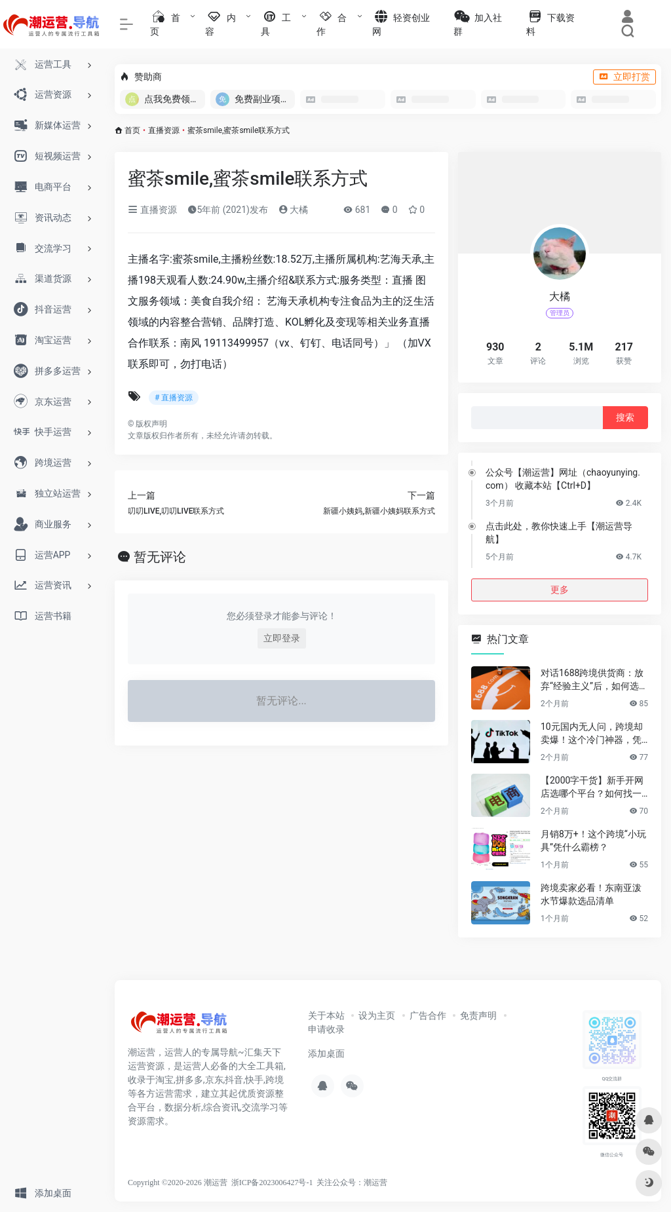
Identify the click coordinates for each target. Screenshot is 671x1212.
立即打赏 (624, 76)
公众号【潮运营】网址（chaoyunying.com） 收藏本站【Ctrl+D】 (563, 479)
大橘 (293, 209)
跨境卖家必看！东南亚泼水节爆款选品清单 (591, 894)
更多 (559, 589)
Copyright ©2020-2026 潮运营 (177, 1182)
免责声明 (478, 1015)
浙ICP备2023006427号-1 (272, 1182)
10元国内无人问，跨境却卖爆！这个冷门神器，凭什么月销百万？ (592, 733)
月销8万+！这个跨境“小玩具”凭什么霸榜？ (593, 840)
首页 (132, 130)
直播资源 (164, 130)
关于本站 (326, 1015)
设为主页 (376, 1015)
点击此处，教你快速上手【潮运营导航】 (559, 532)
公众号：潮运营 (359, 1182)
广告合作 (428, 1015)
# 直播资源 (174, 397)
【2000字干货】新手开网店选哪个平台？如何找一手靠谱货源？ (592, 787)
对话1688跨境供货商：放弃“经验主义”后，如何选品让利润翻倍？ (594, 680)
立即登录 (281, 638)
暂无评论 (160, 557)
